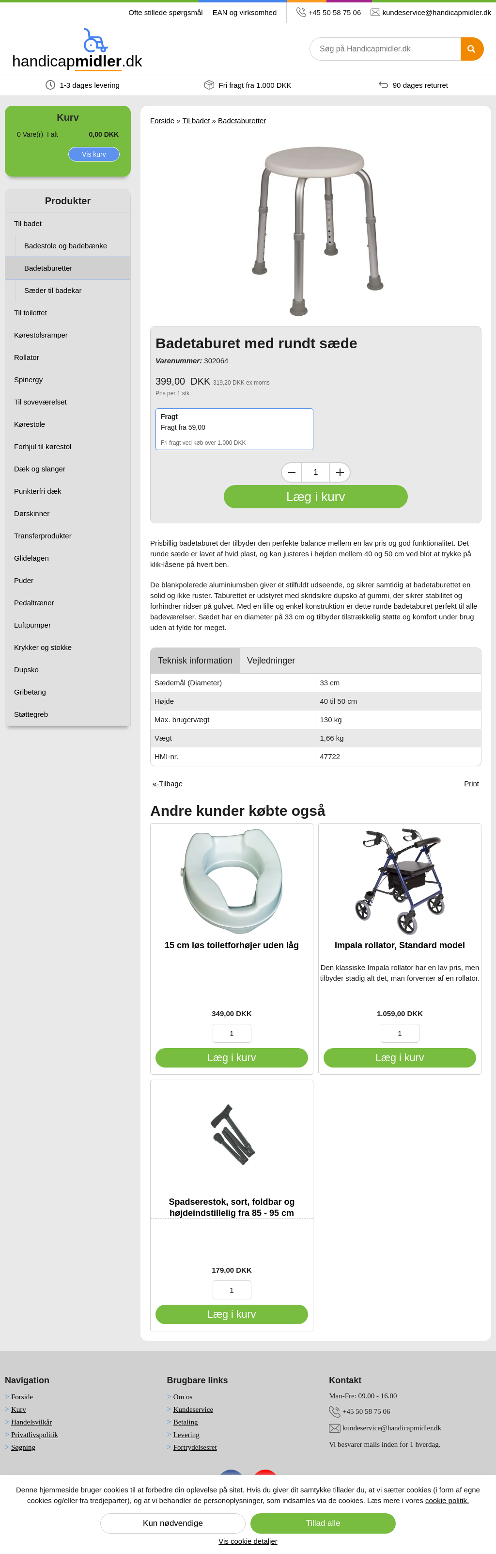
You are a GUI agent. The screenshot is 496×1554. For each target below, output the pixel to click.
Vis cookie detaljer (247, 1541)
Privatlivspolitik (34, 1435)
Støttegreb (31, 714)
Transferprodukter (43, 536)
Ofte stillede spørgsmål (165, 12)
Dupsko (26, 669)
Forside (162, 120)
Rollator (26, 357)
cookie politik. (447, 1500)
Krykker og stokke (43, 647)
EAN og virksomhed (245, 12)
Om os (183, 1397)
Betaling (185, 1422)
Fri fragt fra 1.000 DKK (247, 85)
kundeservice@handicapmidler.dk (436, 12)
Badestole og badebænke (65, 246)
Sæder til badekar (52, 290)
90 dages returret (413, 85)
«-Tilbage (168, 783)
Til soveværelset (40, 402)
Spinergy (28, 379)
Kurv (18, 1409)
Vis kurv (94, 154)
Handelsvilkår (31, 1422)
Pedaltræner (34, 603)
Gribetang (30, 692)
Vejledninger (271, 660)
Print (471, 783)
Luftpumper (32, 625)
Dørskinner (31, 513)
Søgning (23, 1447)
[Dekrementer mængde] (291, 472)
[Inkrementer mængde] (340, 472)
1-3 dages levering (83, 85)
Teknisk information (195, 660)
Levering (186, 1435)
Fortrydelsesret (195, 1447)
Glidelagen (31, 558)
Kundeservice (193, 1409)
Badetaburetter (48, 268)
